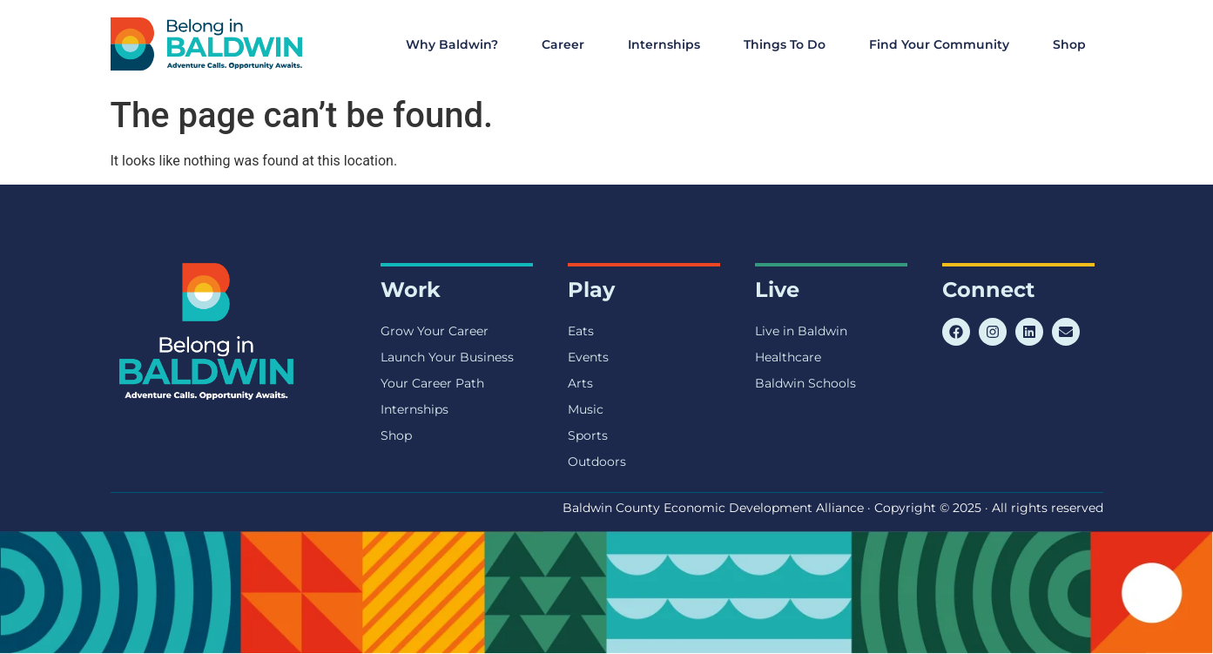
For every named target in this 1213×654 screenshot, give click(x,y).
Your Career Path (432, 383)
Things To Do (789, 44)
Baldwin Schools (805, 383)
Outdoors (597, 461)
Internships (668, 44)
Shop (1069, 44)
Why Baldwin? (456, 44)
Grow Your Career (435, 331)
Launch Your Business (447, 357)
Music (585, 409)
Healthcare (788, 357)
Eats (581, 331)
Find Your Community (943, 44)
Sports (588, 435)
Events (588, 357)
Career (567, 44)
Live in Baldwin (801, 331)
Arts (580, 383)
